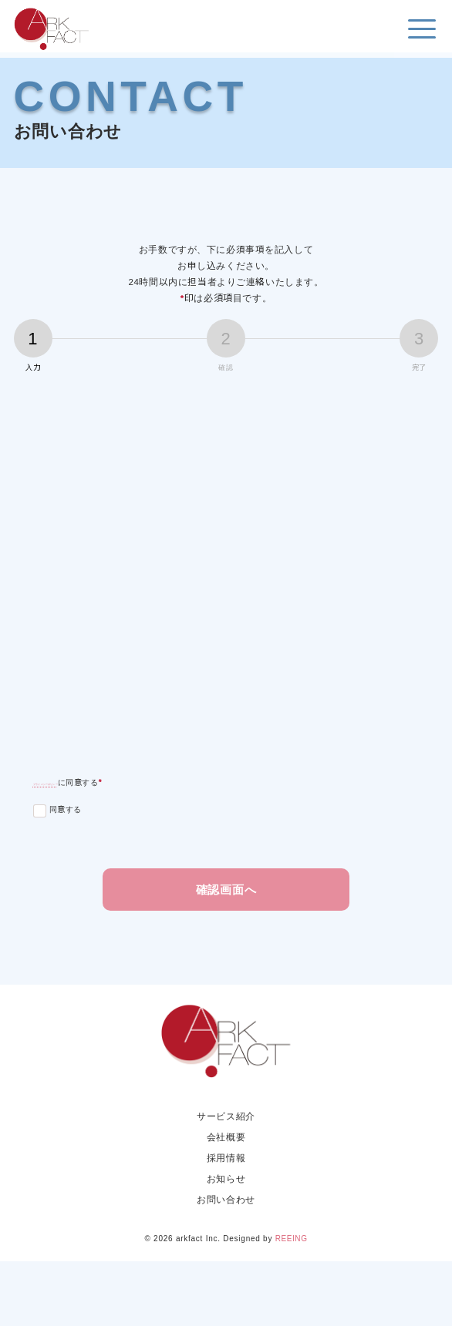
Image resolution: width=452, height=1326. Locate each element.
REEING (291, 1303)
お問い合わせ (226, 1263)
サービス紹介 (226, 1180)
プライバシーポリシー (90, 837)
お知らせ (225, 1242)
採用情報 (225, 1221)
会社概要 (225, 1200)
